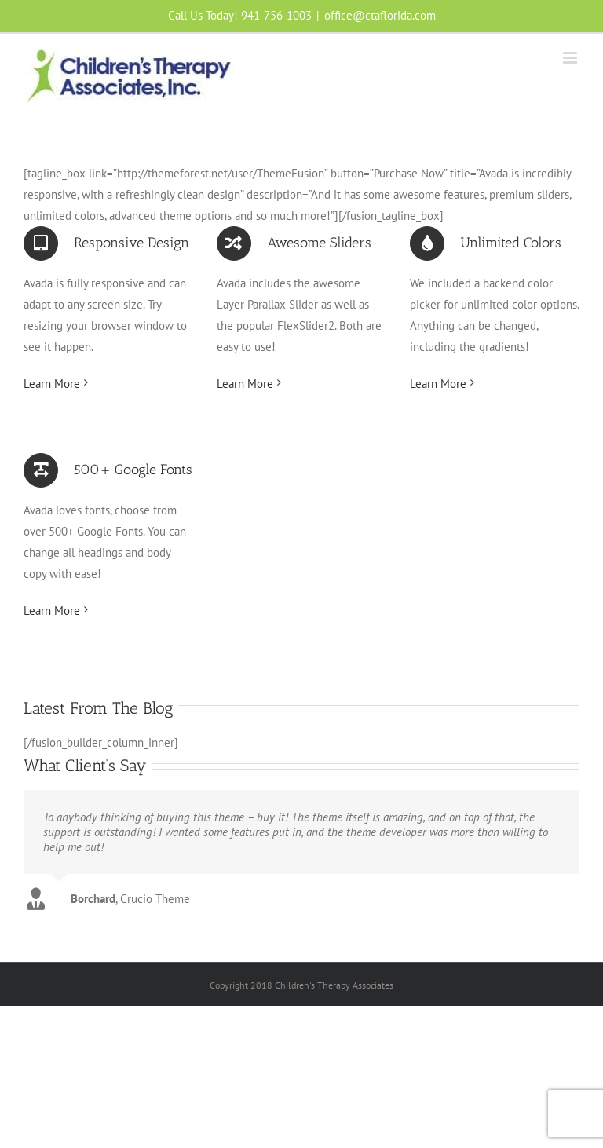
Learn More (52, 383)
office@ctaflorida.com (380, 15)
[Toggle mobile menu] (571, 57)
